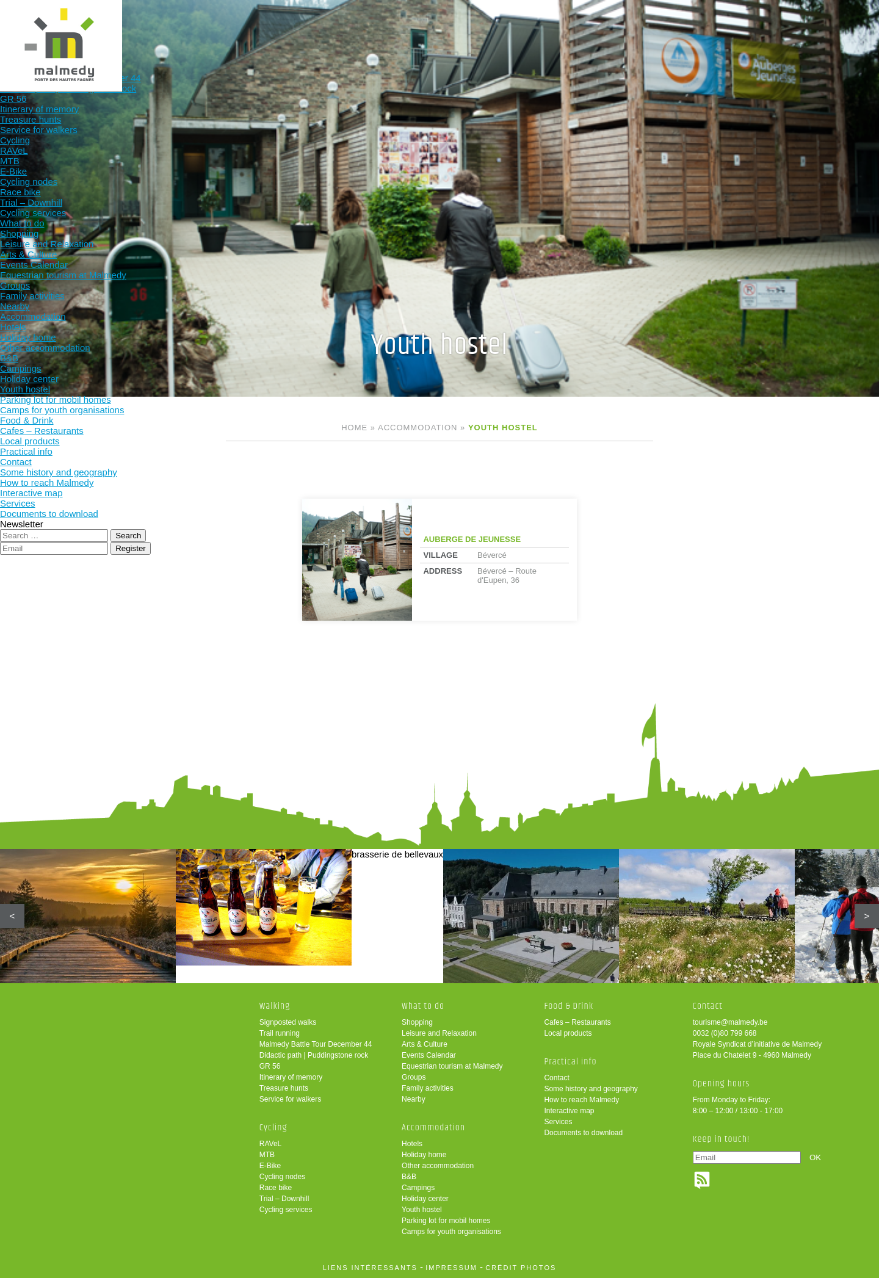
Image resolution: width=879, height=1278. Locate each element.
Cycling (336, 29)
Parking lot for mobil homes (446, 1220)
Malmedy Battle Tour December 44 (315, 1044)
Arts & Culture (424, 1044)
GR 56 (270, 1066)
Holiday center (425, 1198)
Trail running (279, 1033)
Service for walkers (290, 1099)
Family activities (428, 1088)
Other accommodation (438, 1165)
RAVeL (270, 1143)
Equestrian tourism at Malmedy (452, 1066)
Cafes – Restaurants (577, 1022)
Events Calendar (429, 1055)
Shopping (417, 1022)
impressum (451, 1267)
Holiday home (424, 1154)
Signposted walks (287, 1022)
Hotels (412, 1143)
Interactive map (569, 1111)
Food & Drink (576, 29)
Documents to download (583, 1132)
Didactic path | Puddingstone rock (314, 1055)
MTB (267, 1154)
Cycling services (286, 1209)
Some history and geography (590, 1089)
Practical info (656, 29)
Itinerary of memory (290, 1077)
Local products (567, 1033)
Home (354, 427)
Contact (556, 1078)
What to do (416, 29)
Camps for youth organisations (451, 1231)
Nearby (413, 1099)
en (832, 20)
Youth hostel (422, 1209)
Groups (413, 1077)
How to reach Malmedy (581, 1100)
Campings (418, 1187)
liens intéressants (370, 1267)
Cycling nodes (282, 1176)
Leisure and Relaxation (439, 1033)
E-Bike (270, 1165)
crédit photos (520, 1267)
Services (558, 1121)
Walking (256, 29)
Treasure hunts (283, 1088)
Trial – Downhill (284, 1198)
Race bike (275, 1187)
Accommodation (496, 29)
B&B (409, 1176)
